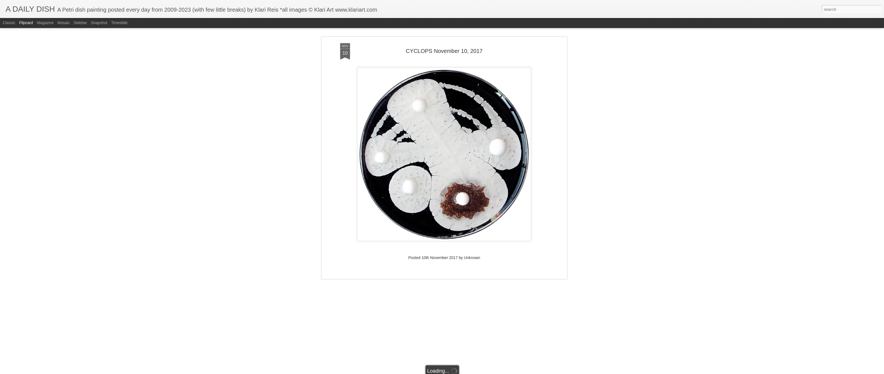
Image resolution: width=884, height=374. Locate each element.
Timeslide (119, 23)
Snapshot (99, 23)
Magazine (45, 23)
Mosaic (63, 23)
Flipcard (26, 23)
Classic (9, 23)
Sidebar (80, 23)
